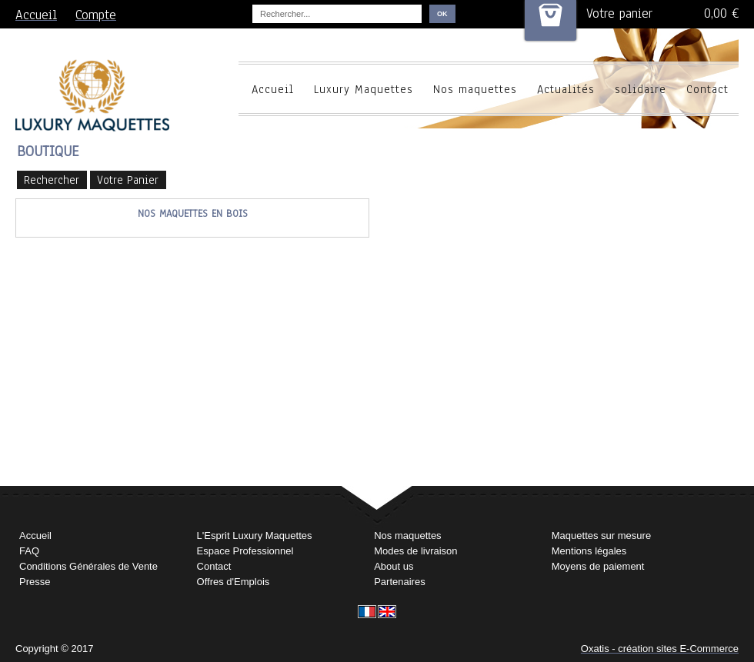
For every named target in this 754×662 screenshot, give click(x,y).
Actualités (566, 89)
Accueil (273, 89)
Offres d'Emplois (233, 581)
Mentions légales (589, 551)
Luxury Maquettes (363, 89)
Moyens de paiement (598, 566)
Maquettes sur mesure (601, 535)
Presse (34, 581)
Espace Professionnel (245, 551)
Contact (707, 89)
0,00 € (721, 13)
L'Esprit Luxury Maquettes (254, 535)
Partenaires (399, 581)
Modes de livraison (415, 551)
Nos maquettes (475, 89)
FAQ (29, 551)
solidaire (640, 89)
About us (393, 566)
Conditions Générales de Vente (88, 566)
